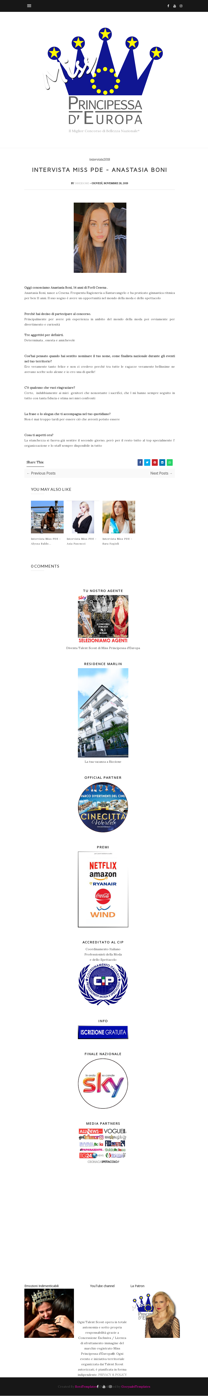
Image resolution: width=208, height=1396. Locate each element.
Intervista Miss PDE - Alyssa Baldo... (46, 541)
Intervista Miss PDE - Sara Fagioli (117, 541)
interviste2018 (99, 160)
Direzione (82, 183)
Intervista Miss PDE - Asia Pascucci (82, 541)
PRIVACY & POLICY (112, 1375)
